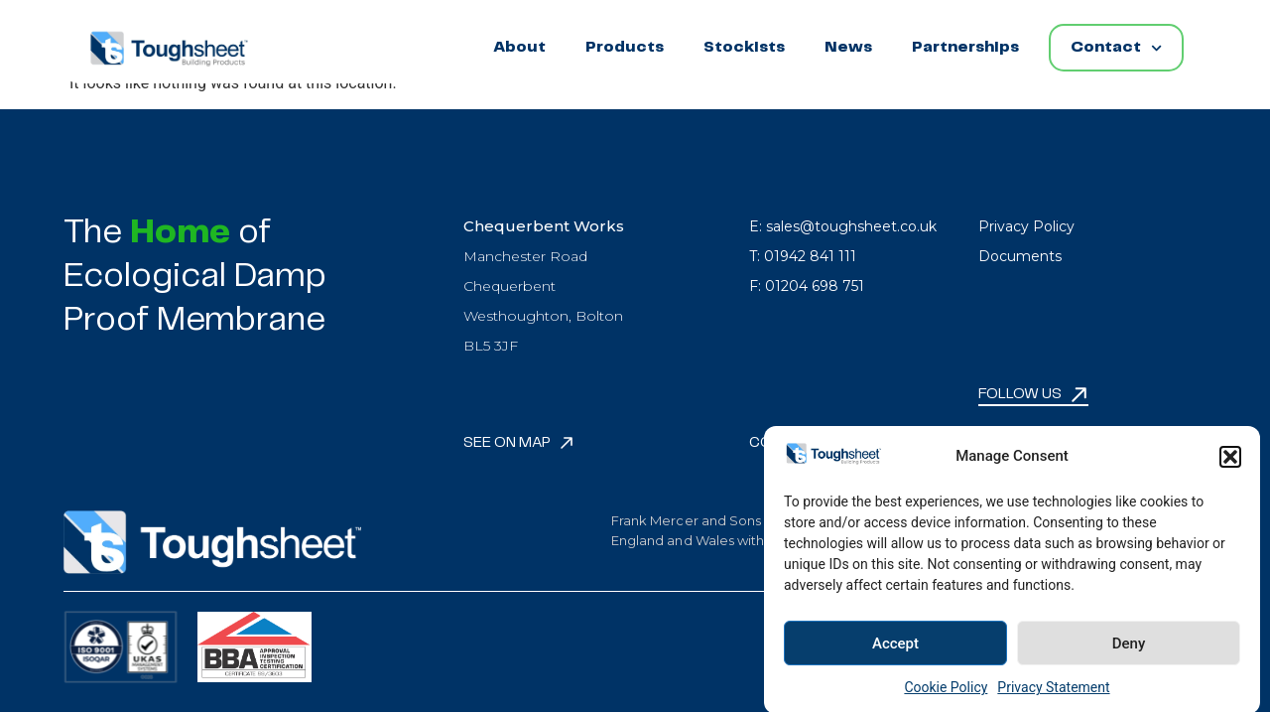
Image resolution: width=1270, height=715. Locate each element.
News (848, 47)
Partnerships (965, 47)
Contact (1116, 48)
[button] (1230, 463)
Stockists (744, 47)
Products (624, 47)
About (519, 47)
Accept (895, 649)
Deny (1129, 649)
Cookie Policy (945, 694)
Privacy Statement (1053, 694)
